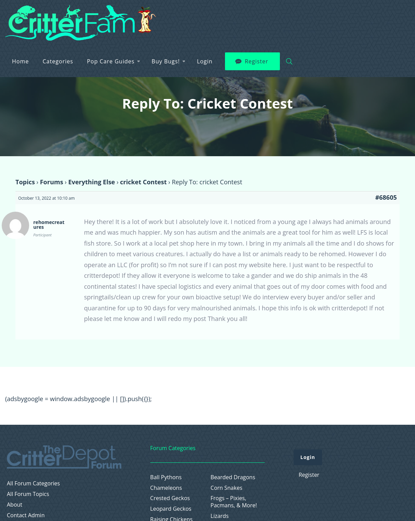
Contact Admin (26, 515)
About (14, 504)
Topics (25, 182)
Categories (170, 17)
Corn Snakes (226, 488)
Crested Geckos (170, 498)
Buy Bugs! (278, 17)
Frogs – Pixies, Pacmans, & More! (234, 502)
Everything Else (91, 182)
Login (317, 17)
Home (133, 17)
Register (369, 17)
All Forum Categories (33, 483)
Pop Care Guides (223, 17)
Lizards (220, 516)
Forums (51, 182)
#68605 (386, 197)
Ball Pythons (166, 477)
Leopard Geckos (170, 508)
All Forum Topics (28, 494)
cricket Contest (143, 182)
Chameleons (166, 488)
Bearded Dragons (233, 477)
